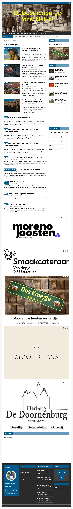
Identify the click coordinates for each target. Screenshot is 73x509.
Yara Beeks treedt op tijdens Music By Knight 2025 (32, 66)
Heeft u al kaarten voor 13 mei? (15, 204)
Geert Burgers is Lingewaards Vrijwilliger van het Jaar (44, 479)
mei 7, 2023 (7, 195)
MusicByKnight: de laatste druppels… (17, 117)
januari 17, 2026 (59, 94)
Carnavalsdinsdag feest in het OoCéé (62, 77)
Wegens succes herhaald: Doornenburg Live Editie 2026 (62, 85)
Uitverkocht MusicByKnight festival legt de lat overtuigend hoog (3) (21, 144)
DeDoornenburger (36, 52)
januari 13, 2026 (26, 52)
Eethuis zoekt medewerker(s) (59, 69)
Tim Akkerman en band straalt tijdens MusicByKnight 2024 (33, 100)
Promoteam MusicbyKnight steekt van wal (19, 194)
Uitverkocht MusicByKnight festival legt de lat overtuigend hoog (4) (21, 130)
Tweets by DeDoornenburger (55, 44)
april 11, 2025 (26, 69)
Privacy (55, 487)
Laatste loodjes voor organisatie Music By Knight (22, 169)
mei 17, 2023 (7, 147)
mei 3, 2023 (7, 206)
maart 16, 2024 (26, 86)
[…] (39, 60)
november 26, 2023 (27, 103)
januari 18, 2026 (59, 87)
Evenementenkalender (13, 33)
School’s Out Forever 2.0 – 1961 (44, 500)
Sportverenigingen (26, 33)
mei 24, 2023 (7, 119)
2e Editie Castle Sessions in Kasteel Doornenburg (31, 49)
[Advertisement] (59, 116)
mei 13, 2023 (7, 159)
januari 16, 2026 (59, 103)
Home (4, 33)
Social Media (36, 33)
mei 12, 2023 (7, 171)
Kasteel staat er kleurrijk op (14, 181)
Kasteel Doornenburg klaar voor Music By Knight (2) (23, 157)
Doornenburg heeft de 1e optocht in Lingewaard (61, 92)
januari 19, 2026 (59, 79)
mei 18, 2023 (7, 133)
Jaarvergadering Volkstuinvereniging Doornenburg (60, 100)
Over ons (43, 33)
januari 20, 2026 (59, 72)
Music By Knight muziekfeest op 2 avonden (34, 83)
